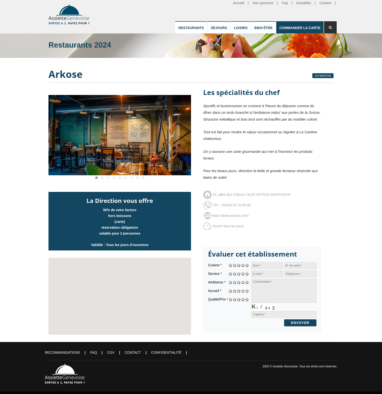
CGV (111, 352)
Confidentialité (166, 352)
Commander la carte (299, 28)
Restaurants (191, 28)
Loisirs (241, 28)
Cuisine (215, 265)
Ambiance (217, 282)
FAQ (93, 352)
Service (215, 274)
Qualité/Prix (218, 299)
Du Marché (323, 75)
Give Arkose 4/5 (243, 265)
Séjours (219, 28)
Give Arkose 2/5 (235, 265)
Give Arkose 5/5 (247, 265)
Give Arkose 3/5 (239, 265)
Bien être (263, 28)
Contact (133, 352)
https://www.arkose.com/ (230, 216)
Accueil (214, 291)
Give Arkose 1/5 (231, 265)
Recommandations (62, 352)
